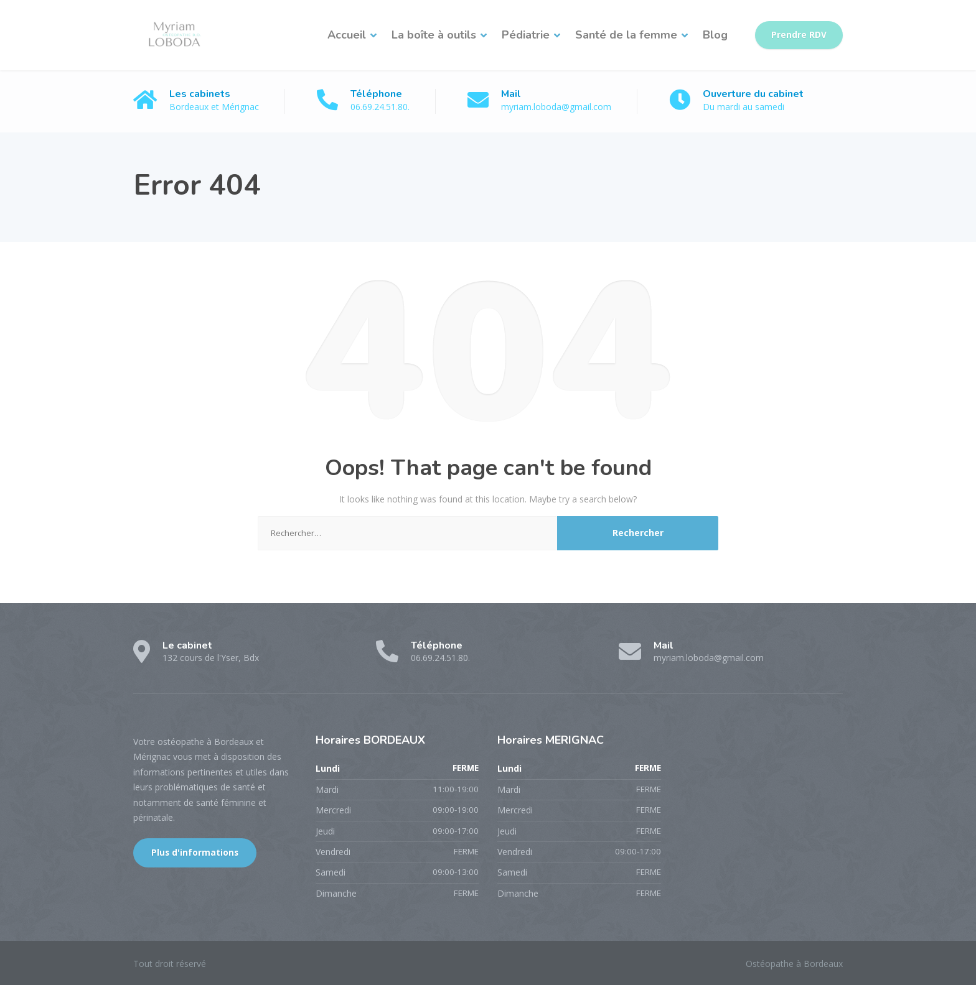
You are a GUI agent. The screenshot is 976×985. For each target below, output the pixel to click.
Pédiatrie (526, 34)
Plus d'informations (194, 852)
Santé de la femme (626, 34)
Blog (715, 34)
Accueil (346, 34)
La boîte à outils (434, 34)
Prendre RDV (799, 34)
